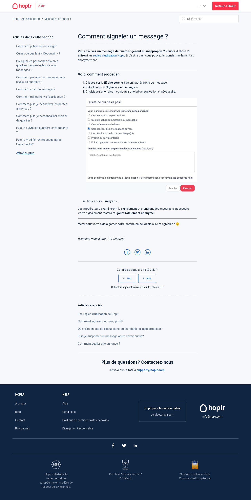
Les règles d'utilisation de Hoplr (98, 314)
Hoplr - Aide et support (26, 18)
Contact (20, 420)
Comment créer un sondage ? (35, 89)
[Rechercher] (209, 19)
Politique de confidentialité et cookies (85, 420)
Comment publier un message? (36, 46)
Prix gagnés (22, 428)
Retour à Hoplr (225, 6)
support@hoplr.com (150, 370)
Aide (65, 403)
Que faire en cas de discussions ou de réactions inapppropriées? (120, 329)
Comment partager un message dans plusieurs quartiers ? (40, 80)
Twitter (138, 256)
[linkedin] (135, 446)
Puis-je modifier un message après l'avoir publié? (39, 142)
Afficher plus (25, 153)
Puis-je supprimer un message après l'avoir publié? (111, 336)
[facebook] (113, 446)
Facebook (128, 256)
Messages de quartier (57, 18)
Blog (18, 411)
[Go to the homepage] (30, 6)
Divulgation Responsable (77, 428)
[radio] (127, 278)
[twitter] (124, 446)
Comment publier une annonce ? (99, 343)
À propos (21, 403)
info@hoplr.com (212, 416)
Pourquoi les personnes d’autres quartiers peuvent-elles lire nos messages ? (37, 65)
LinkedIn (148, 256)
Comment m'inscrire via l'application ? (40, 96)
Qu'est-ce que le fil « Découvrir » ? (38, 53)
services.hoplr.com (162, 414)
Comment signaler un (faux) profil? (100, 321)
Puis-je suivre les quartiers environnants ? (42, 130)
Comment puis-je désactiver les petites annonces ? (41, 106)
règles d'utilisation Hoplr (108, 55)
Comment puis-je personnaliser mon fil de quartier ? (41, 118)
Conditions (69, 411)
